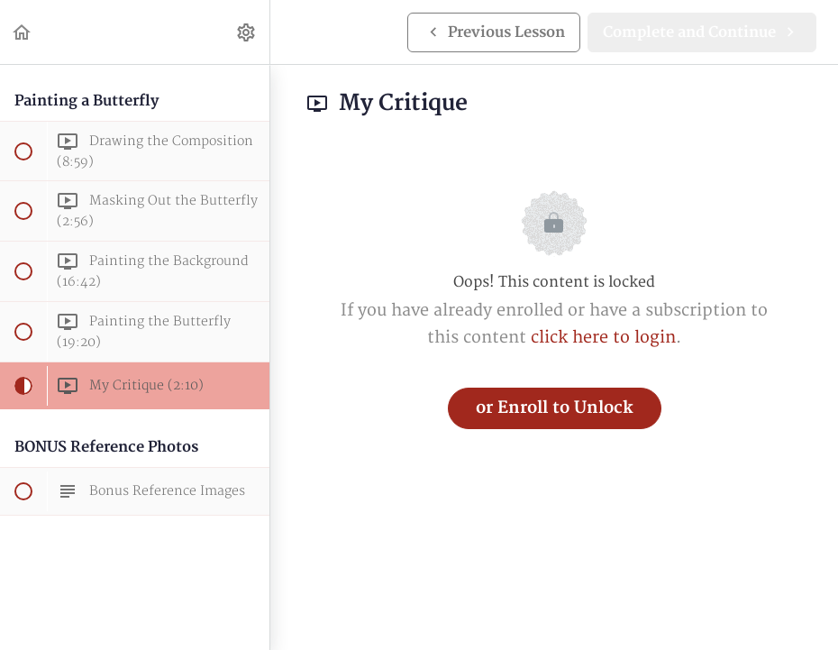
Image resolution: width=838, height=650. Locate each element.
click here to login (603, 337)
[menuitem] (246, 32)
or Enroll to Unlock (554, 408)
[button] (22, 32)
